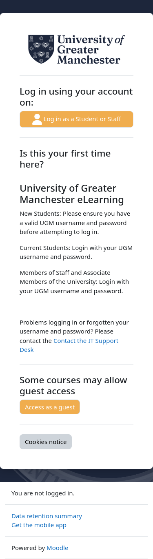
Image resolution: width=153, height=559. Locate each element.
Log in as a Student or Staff (76, 119)
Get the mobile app (39, 525)
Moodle (57, 548)
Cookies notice (46, 441)
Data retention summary (46, 516)
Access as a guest (50, 407)
